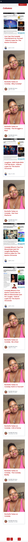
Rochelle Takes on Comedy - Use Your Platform (11, 213)
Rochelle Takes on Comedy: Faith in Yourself (13, 386)
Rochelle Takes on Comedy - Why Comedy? (13, 83)
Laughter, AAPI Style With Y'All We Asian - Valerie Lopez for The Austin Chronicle (14, 165)
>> (19, 539)
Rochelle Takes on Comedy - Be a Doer (11, 341)
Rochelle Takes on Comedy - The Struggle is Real (13, 128)
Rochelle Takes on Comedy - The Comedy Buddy (12, 473)
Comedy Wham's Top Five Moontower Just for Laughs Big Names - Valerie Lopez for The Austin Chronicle (13, 251)
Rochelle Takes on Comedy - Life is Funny (12, 427)
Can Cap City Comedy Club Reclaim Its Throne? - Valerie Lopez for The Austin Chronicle (13, 39)
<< (8, 539)
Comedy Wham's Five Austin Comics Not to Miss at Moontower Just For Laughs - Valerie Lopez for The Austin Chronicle (13, 296)
